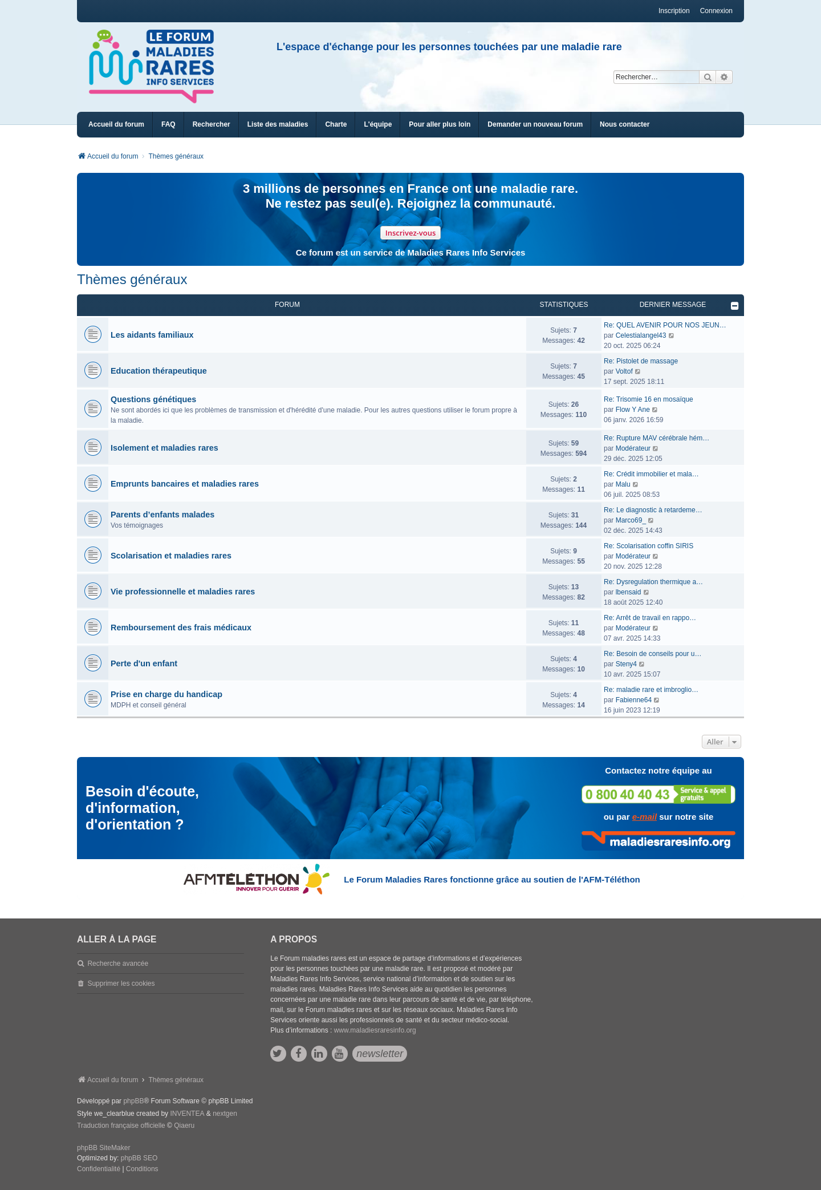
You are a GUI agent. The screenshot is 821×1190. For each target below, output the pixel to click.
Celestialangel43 (641, 335)
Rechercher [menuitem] (211, 124)
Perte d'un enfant (144, 663)
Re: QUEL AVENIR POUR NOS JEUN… (665, 325)
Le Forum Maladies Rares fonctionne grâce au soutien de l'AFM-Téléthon (492, 879)
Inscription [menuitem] (674, 11)
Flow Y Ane (633, 410)
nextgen (225, 1114)
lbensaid (628, 592)
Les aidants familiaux (152, 334)
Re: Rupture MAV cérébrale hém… (656, 438)
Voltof (624, 371)
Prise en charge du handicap (166, 694)
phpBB (133, 1101)
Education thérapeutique (159, 370)
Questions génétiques (153, 399)
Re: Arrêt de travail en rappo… (650, 618)
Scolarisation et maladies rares (171, 555)
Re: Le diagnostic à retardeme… (653, 510)
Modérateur (633, 448)
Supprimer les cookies (121, 983)
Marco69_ (631, 520)
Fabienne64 (634, 700)
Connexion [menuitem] (716, 11)
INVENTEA (187, 1114)
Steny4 (626, 664)
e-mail (644, 816)
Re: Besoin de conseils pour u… (652, 654)
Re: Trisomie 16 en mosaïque (648, 399)
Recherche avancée (117, 964)
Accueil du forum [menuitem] (116, 124)
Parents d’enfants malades (162, 514)
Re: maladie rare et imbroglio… (651, 690)
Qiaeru (184, 1126)
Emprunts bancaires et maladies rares (185, 483)
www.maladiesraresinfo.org (375, 1030)
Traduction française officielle (121, 1126)
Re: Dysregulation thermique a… (653, 582)
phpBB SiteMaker (103, 1148)
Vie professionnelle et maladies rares (183, 591)
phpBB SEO (139, 1158)
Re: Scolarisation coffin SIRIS (648, 546)
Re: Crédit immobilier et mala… (651, 474)
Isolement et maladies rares (164, 447)
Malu (623, 484)
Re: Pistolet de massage (641, 361)
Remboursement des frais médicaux (181, 627)
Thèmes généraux (132, 279)
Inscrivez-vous (410, 233)
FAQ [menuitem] (168, 124)
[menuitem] (277, 124)
